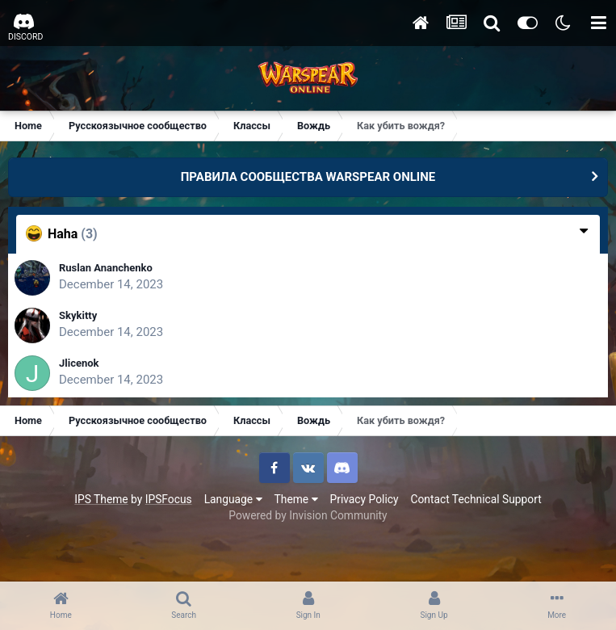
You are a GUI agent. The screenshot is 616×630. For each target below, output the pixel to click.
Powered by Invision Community (307, 515)
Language (233, 499)
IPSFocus (168, 499)
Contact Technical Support (475, 499)
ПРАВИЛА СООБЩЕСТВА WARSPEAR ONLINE (308, 177)
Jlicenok (79, 363)
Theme (296, 499)
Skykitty (78, 315)
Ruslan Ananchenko (106, 268)
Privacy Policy (364, 499)
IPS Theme (101, 499)
